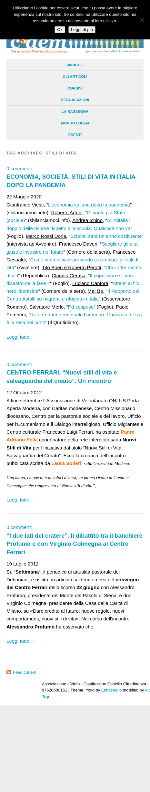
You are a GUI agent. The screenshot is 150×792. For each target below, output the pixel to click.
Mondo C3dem (75, 123)
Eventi (75, 135)
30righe (75, 65)
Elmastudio (111, 690)
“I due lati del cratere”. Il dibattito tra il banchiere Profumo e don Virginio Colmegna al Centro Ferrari (74, 543)
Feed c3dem (24, 672)
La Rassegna (75, 111)
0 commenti (19, 168)
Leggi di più (82, 29)
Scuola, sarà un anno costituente (106, 236)
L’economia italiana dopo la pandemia (89, 204)
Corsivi (75, 88)
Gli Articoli (75, 77)
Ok (60, 29)
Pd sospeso (81, 307)
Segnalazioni (75, 100)
